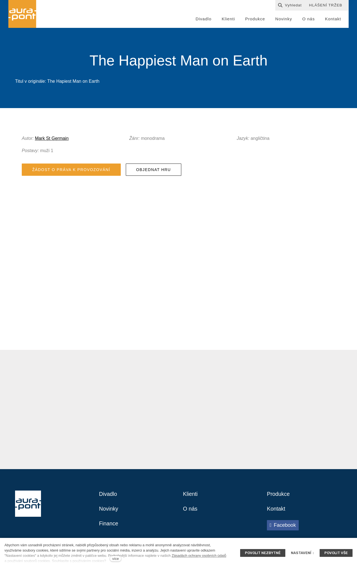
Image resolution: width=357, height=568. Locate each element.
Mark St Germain (52, 139)
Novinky (109, 511)
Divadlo (108, 496)
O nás (190, 511)
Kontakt (276, 511)
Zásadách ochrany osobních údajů (199, 556)
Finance (109, 526)
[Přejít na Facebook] (283, 527)
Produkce (279, 496)
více (115, 559)
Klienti (190, 496)
